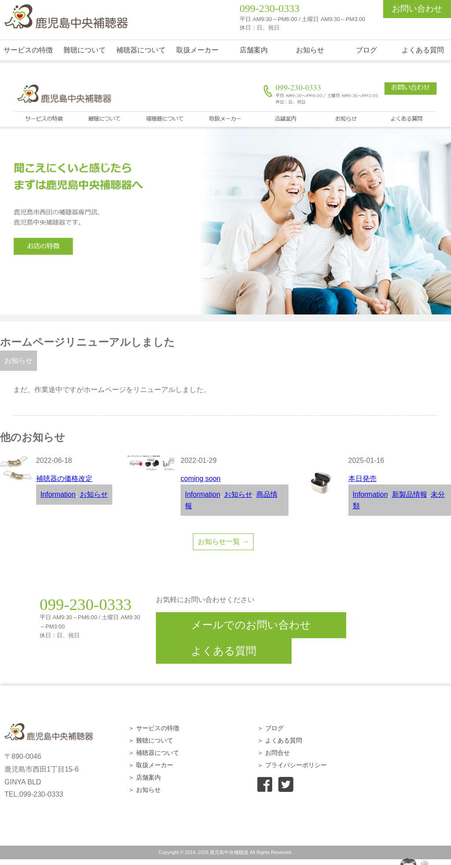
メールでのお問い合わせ (251, 625)
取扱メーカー (197, 50)
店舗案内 (254, 50)
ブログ (366, 50)
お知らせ (310, 50)
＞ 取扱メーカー (150, 765)
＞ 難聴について (150, 740)
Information (58, 494)
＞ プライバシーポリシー (292, 765)
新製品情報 (409, 494)
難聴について (84, 50)
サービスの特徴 (28, 50)
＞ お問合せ (273, 752)
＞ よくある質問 (279, 740)
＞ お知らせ (144, 789)
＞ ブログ (270, 728)
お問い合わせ (417, 8)
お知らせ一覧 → (223, 541)
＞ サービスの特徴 (153, 728)
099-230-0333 (269, 8)
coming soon (201, 478)
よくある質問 (423, 50)
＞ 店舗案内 (144, 777)
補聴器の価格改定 (64, 478)
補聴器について (141, 50)
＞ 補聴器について (153, 752)
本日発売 (362, 478)
